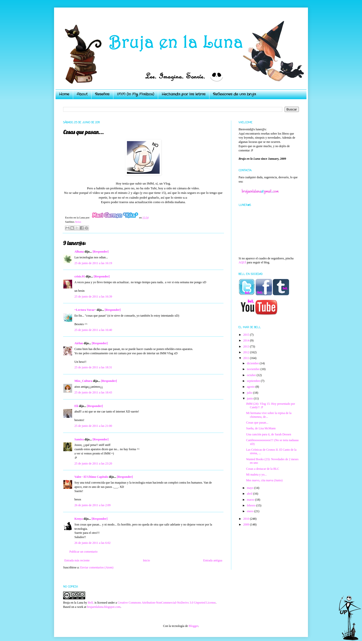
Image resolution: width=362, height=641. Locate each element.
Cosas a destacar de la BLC (262, 469)
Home (64, 94)
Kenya (78, 518)
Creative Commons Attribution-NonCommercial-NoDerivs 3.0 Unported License (167, 602)
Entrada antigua (212, 560)
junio (250, 398)
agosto (251, 386)
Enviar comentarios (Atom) (96, 567)
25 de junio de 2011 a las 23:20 (93, 463)
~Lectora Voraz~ (85, 310)
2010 (246, 518)
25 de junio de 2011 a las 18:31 (93, 367)
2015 (246, 334)
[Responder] (100, 251)
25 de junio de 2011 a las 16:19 (93, 263)
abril (250, 493)
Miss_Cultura (83, 381)
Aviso (78, 221)
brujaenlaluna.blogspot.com (103, 607)
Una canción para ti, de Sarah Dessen (268, 434)
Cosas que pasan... (257, 422)
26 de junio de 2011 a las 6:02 (92, 543)
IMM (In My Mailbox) (135, 94)
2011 (246, 358)
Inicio (146, 560)
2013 (246, 346)
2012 (246, 352)
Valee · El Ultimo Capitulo (91, 477)
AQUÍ (242, 262)
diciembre (253, 363)
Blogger (193, 626)
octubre (252, 375)
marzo (251, 499)
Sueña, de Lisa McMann (261, 428)
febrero (251, 505)
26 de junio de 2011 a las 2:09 (92, 505)
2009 (246, 524)
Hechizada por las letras (183, 94)
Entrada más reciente (77, 560)
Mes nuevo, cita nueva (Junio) (264, 480)
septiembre (254, 381)
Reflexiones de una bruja (234, 94)
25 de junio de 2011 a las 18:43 (93, 392)
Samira (79, 439)
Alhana (79, 251)
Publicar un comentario (83, 551)
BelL (91, 602)
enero (250, 511)
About (82, 94)
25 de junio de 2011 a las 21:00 (93, 426)
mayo (250, 488)
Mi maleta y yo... (256, 474)
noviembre (253, 369)
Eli (76, 406)
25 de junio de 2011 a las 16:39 (93, 296)
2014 (246, 340)
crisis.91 (79, 276)
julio (250, 392)
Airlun (78, 343)
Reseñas (102, 94)
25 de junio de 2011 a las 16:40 (93, 330)
